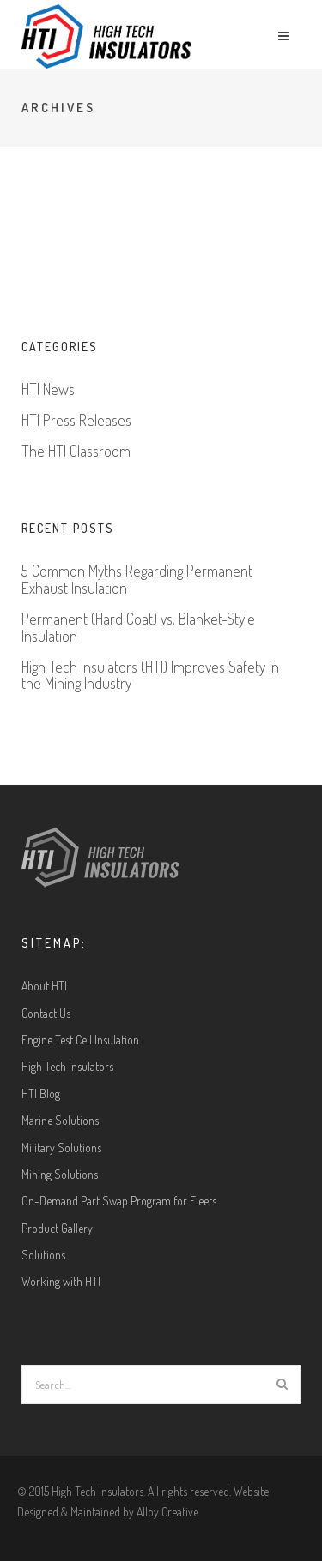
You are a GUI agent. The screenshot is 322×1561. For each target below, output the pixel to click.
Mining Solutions (59, 1174)
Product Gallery (57, 1228)
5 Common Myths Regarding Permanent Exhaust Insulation (136, 580)
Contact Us (45, 1013)
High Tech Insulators (67, 1066)
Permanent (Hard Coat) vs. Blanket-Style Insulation (138, 628)
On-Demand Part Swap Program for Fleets (118, 1200)
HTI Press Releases (76, 420)
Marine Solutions (60, 1120)
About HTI (44, 985)
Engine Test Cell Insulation (80, 1039)
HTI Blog (40, 1093)
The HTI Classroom (76, 451)
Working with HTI (60, 1281)
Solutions (43, 1254)
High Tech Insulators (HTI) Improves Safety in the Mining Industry (150, 676)
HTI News (48, 389)
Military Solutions (61, 1147)
